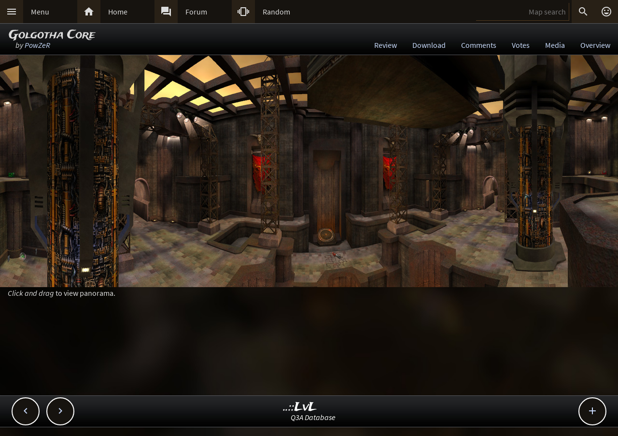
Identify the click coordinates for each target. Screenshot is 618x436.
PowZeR (37, 45)
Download (429, 45)
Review (385, 45)
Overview (595, 45)
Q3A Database (313, 417)
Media (555, 45)
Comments (478, 45)
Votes (521, 45)
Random (276, 11)
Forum (196, 11)
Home (117, 11)
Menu (40, 11)
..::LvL (300, 407)
